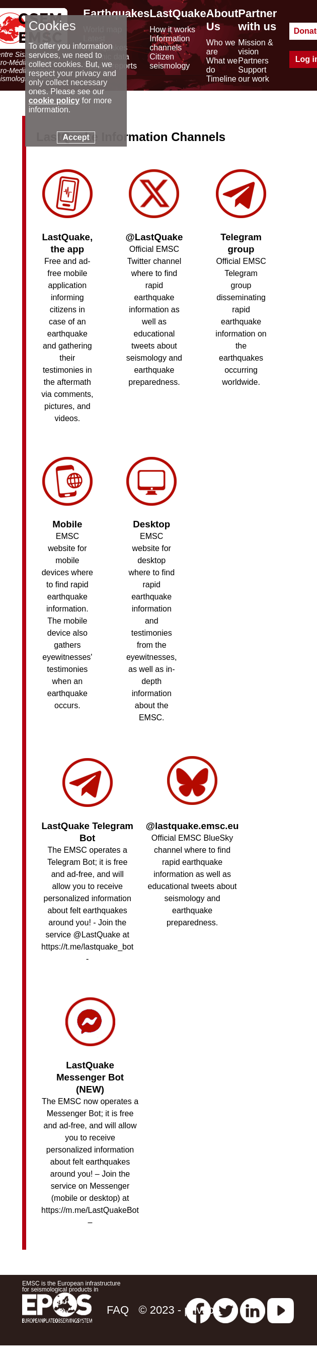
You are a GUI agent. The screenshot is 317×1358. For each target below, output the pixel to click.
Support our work (253, 74)
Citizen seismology (169, 61)
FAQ (118, 1310)
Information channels (169, 43)
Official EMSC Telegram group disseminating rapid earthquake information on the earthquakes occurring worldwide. (241, 298)
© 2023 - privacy (178, 1310)
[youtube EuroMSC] (280, 1310)
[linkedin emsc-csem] (252, 1310)
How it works (172, 29)
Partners (253, 60)
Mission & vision (255, 47)
